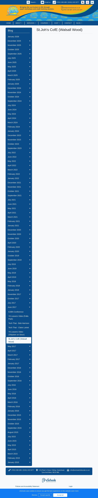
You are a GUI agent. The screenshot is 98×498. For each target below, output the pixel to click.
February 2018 (19, 286)
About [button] (18, 23)
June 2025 (19, 62)
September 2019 (19, 260)
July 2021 (19, 200)
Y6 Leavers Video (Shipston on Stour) (16, 333)
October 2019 (19, 256)
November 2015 (19, 419)
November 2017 (19, 294)
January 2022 (19, 178)
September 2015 (19, 428)
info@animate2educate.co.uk (80, 470)
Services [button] (31, 23)
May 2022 (19, 161)
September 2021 (19, 195)
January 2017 (19, 364)
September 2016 (19, 381)
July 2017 (19, 303)
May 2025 (19, 67)
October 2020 (19, 238)
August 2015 (19, 432)
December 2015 (19, 415)
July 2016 (19, 385)
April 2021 (19, 213)
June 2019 (19, 268)
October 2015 (19, 424)
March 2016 (19, 402)
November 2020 (19, 234)
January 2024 (19, 131)
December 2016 (19, 368)
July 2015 (19, 437)
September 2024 (19, 101)
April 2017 (19, 351)
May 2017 (19, 346)
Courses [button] (45, 23)
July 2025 (19, 58)
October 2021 (19, 191)
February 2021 (19, 221)
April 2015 (19, 449)
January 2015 (19, 462)
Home (8, 23)
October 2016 (19, 376)
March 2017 (19, 355)
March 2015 (19, 454)
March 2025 (19, 75)
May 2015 (19, 445)
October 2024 (19, 97)
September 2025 (19, 54)
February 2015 (19, 458)
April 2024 (19, 118)
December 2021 (19, 183)
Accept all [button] (60, 495)
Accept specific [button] (45, 495)
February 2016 (19, 406)
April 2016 (19, 398)
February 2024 (19, 127)
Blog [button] (78, 23)
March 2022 (19, 170)
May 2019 (19, 273)
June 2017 (19, 307)
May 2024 (19, 114)
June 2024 (19, 110)
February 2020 (19, 247)
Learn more (75, 491)
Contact (68, 23)
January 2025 (19, 84)
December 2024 (19, 88)
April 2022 (19, 165)
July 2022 (19, 153)
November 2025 (19, 45)
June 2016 (19, 389)
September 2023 (19, 148)
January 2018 (19, 290)
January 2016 (19, 411)
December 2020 (19, 230)
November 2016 (19, 372)
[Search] (34, 2)
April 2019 (19, 277)
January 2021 (19, 226)
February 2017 (19, 359)
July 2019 (19, 264)
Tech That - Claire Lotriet (18, 327)
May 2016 (19, 394)
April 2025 (19, 71)
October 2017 (19, 299)
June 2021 (19, 204)
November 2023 (19, 140)
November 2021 (19, 187)
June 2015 (19, 441)
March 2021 (19, 217)
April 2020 (19, 243)
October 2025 (19, 49)
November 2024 (19, 92)
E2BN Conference (15, 312)
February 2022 (19, 174)
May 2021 (19, 208)
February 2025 (19, 80)
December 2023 (19, 135)
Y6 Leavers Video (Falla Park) (18, 317)
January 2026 (13, 37)
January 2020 (19, 251)
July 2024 (19, 105)
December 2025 (19, 41)
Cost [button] (56, 23)
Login (70, 486)
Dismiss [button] (34, 495)
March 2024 (19, 122)
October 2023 (19, 144)
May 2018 (19, 281)
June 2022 (19, 157)
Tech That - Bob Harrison (18, 323)
